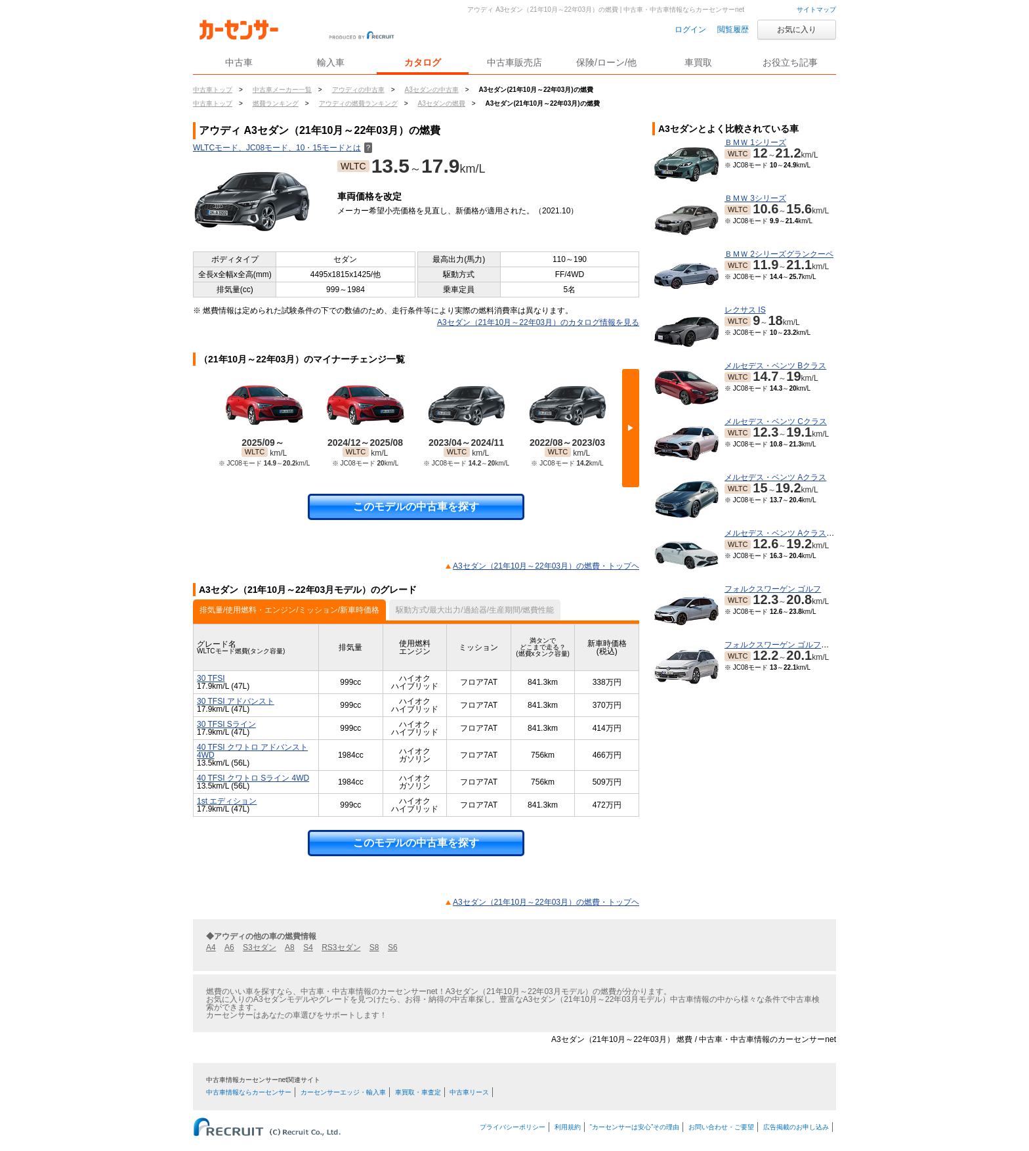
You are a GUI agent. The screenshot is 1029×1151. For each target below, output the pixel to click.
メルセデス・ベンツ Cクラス (775, 421)
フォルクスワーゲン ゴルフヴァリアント (796, 644)
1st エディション (227, 801)
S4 (308, 947)
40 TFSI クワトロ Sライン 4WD (253, 778)
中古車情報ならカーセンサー (248, 1092)
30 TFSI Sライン (226, 724)
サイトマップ (816, 9)
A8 (290, 947)
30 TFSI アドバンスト (235, 701)
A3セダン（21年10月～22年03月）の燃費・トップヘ (546, 566)
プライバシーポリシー (512, 1127)
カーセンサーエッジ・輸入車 (343, 1092)
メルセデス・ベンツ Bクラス (775, 365)
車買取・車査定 (418, 1092)
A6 (229, 947)
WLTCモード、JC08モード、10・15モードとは (282, 147)
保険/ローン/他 (606, 62)
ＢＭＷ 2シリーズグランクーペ (778, 254)
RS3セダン (341, 947)
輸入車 (331, 62)
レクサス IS (745, 310)
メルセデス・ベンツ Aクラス (775, 477)
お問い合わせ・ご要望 (721, 1127)
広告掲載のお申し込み (796, 1127)
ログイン (690, 29)
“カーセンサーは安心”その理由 (635, 1127)
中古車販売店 (514, 62)
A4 (211, 947)
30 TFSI (210, 678)
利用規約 (568, 1127)
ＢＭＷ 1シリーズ (755, 142)
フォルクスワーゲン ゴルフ (772, 589)
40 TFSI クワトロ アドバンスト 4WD (252, 751)
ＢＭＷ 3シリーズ (755, 198)
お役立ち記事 (790, 62)
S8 (374, 947)
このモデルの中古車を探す (416, 506)
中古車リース (469, 1092)
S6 (393, 947)
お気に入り (796, 29)
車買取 (698, 62)
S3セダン (259, 947)
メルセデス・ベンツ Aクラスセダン (787, 533)
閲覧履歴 (733, 29)
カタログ (422, 62)
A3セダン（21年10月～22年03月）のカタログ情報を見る (538, 322)
